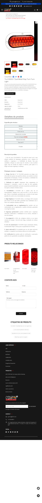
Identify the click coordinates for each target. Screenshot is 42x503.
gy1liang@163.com (15, 1)
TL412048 (6, 314)
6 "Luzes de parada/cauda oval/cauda (14, 17)
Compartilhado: (8, 77)
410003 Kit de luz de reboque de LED (12, 291)
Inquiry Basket (7, 97)
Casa (7, 14)
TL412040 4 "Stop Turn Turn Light (11, 336)
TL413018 (6, 268)
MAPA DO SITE (28, 6)
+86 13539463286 (27, 1)
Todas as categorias (13, 14)
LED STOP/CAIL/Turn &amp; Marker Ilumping (15, 15)
